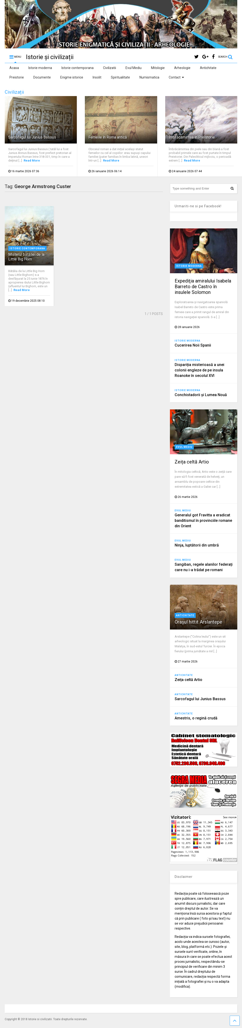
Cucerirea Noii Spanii (193, 345)
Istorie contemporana (77, 68)
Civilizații (14, 92)
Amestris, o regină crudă (196, 718)
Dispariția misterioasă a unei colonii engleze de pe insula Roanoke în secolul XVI (199, 370)
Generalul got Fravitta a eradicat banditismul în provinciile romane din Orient (203, 520)
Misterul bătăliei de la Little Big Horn (26, 257)
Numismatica (149, 77)
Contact (176, 77)
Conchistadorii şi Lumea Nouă (201, 395)
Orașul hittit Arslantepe (198, 622)
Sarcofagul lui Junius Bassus (32, 137)
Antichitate (208, 68)
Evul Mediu (133, 68)
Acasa (14, 68)
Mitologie (158, 68)
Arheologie (182, 68)
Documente (42, 77)
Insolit (97, 77)
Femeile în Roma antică (107, 137)
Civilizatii (109, 68)
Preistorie (16, 77)
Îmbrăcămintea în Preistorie (192, 137)
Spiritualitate (120, 77)
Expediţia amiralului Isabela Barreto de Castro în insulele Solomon (203, 286)
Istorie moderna (40, 68)
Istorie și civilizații (49, 56)
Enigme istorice (71, 77)
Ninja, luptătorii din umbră (197, 545)
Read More (32, 160)
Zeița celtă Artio (192, 462)
